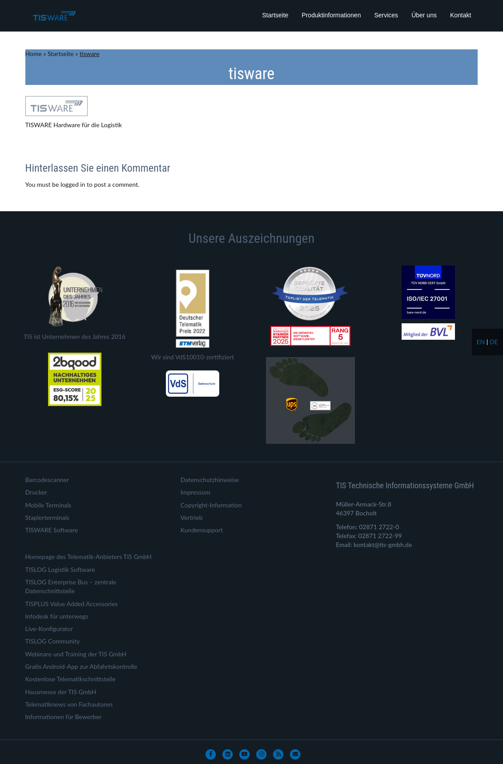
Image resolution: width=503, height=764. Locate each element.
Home (33, 53)
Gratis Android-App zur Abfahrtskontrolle (81, 666)
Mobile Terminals (48, 505)
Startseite (275, 15)
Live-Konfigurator (49, 628)
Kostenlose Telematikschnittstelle (70, 679)
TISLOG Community (52, 641)
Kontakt (460, 15)
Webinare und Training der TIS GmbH (76, 654)
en (480, 342)
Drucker (36, 492)
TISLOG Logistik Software (60, 569)
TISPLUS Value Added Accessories (71, 603)
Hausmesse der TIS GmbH (61, 692)
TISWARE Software (51, 530)
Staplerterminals (47, 517)
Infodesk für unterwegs (57, 616)
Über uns (424, 15)
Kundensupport (202, 530)
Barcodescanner (47, 479)
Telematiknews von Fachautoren (69, 704)
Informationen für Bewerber (63, 716)
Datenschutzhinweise (210, 479)
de (494, 342)
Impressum (195, 492)
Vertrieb (192, 517)
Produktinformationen (331, 15)
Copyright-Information (211, 505)
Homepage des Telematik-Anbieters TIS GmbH (88, 556)
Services (386, 15)
